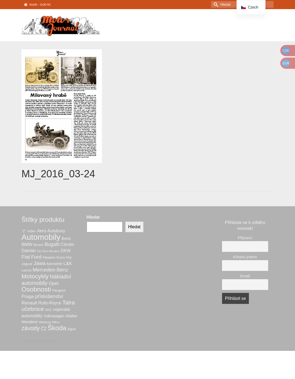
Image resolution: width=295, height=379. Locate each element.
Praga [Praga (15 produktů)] (27, 296)
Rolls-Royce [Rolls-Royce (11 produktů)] (49, 303)
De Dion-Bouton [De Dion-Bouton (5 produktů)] (48, 251)
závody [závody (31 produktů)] (30, 328)
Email (245, 276)
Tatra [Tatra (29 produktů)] (68, 302)
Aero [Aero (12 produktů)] (41, 230)
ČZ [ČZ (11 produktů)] (43, 328)
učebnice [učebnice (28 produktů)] (32, 309)
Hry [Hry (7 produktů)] (69, 257)
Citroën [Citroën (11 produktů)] (67, 244)
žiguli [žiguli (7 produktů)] (71, 329)
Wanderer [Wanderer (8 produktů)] (29, 322)
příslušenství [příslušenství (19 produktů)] (49, 296)
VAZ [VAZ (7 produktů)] (48, 310)
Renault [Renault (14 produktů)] (29, 303)
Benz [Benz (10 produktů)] (66, 238)
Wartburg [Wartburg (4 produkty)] (44, 322)
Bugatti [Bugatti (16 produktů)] (52, 244)
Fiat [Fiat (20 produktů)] (25, 257)
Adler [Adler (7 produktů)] (31, 231)
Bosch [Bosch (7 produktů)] (38, 245)
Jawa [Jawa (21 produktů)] (40, 263)
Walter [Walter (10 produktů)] (71, 316)
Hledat (93, 217)
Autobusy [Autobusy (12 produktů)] (56, 230)
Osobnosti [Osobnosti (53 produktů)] (36, 289)
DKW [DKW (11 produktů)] (66, 250)
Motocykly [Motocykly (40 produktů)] (35, 276)
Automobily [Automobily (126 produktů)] (40, 237)
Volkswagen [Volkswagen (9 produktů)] (53, 316)
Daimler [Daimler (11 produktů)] (28, 250)
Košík (37, 4)
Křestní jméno (245, 257)
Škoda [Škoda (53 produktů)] (57, 328)
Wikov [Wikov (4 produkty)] (56, 322)
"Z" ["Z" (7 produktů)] (23, 231)
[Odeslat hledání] (215, 4)
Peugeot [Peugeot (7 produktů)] (58, 290)
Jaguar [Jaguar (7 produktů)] (26, 264)
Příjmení (245, 238)
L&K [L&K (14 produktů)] (68, 263)
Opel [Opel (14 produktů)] (53, 283)
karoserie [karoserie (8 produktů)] (54, 264)
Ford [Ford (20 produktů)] (36, 257)
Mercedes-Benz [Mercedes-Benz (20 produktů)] (50, 270)
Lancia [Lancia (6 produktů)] (26, 270)
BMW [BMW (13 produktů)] (26, 244)
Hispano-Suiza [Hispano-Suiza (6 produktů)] (54, 257)
